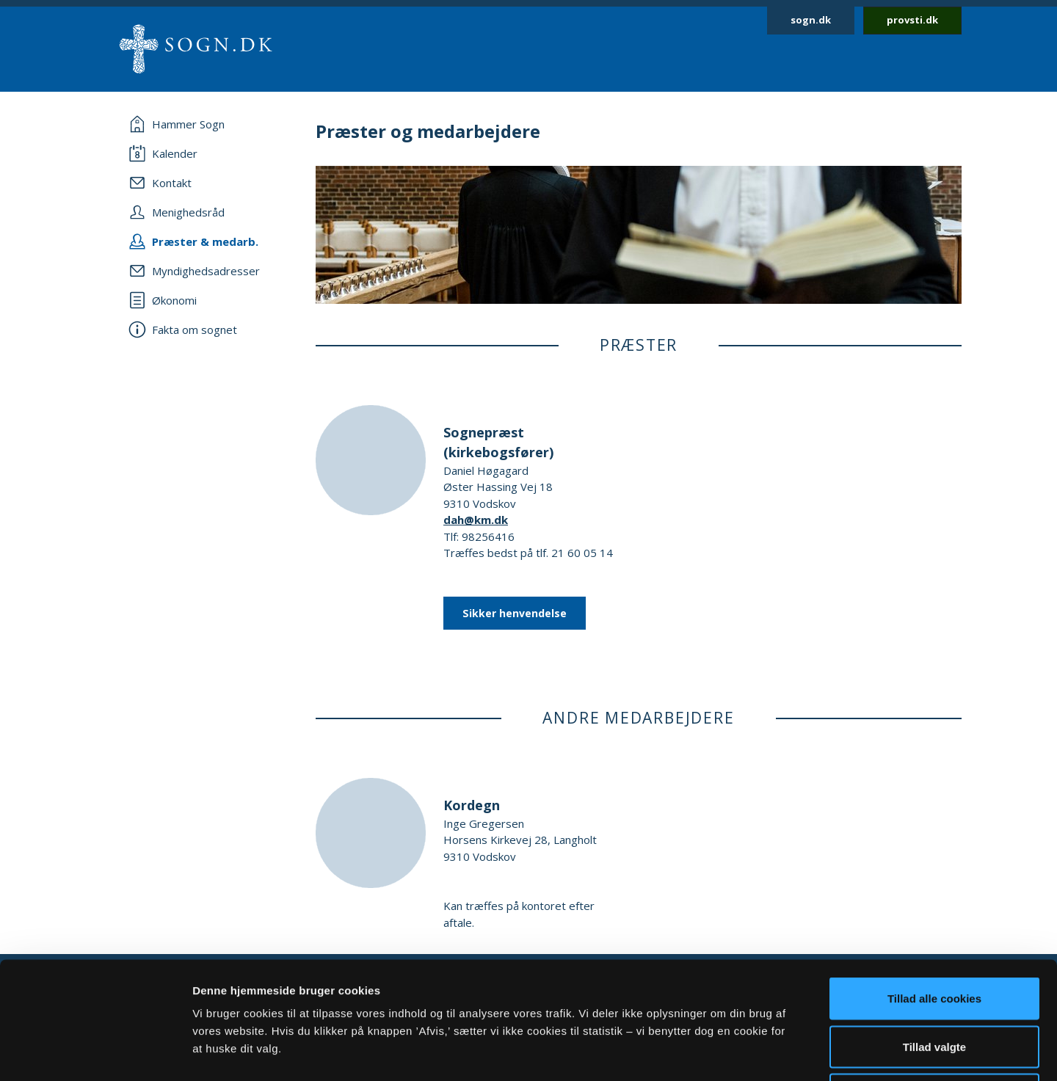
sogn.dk (811, 19)
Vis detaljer (763, 1052)
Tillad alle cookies (934, 888)
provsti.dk (912, 19)
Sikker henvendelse (514, 613)
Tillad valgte (934, 937)
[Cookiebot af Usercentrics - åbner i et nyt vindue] (95, 1052)
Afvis (934, 984)
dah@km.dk (475, 519)
